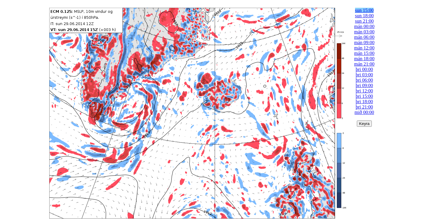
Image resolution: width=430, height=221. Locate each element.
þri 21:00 (364, 106)
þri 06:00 (364, 80)
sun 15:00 (364, 10)
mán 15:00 (364, 53)
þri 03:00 (364, 74)
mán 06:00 (364, 37)
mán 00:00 (364, 26)
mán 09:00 (364, 42)
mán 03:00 (364, 31)
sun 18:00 (364, 15)
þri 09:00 (364, 85)
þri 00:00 (364, 69)
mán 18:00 (364, 58)
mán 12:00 (364, 47)
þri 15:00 (364, 96)
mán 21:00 (364, 64)
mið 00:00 (364, 112)
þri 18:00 (364, 101)
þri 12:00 (364, 90)
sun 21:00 (364, 21)
